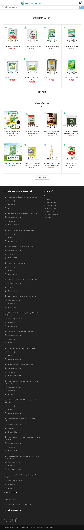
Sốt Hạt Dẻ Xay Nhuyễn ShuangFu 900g (51, 133)
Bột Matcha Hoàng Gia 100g (32, 79)
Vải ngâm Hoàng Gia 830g (32, 46)
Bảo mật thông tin (49, 218)
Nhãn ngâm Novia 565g (51, 78)
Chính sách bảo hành (50, 202)
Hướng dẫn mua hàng (50, 208)
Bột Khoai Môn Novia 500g (51, 46)
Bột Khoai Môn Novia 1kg (71, 46)
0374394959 (9, 428)
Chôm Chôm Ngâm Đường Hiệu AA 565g (71, 164)
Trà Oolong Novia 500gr (71, 78)
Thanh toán (47, 196)
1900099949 (9, 221)
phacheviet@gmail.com (13, 201)
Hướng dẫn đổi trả (49, 199)
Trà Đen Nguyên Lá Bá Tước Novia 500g (12, 133)
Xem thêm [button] (42, 92)
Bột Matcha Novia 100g (12, 78)
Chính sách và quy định (50, 211)
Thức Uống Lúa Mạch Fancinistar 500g (32, 133)
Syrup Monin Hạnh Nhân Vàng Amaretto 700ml (52, 164)
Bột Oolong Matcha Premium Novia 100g (71, 133)
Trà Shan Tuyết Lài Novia (13, 163)
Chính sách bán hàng (50, 205)
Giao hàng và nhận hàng (51, 214)
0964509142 (9, 355)
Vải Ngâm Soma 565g (12, 46)
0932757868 (9, 204)
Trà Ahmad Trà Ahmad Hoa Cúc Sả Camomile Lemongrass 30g (32, 164)
